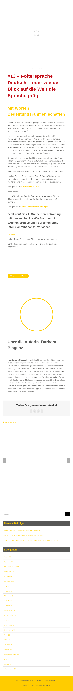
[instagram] (41, 68)
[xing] (39, 68)
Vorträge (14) (8, 664)
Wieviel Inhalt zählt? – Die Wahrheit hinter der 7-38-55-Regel (22, 530)
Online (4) (7, 586)
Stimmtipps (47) (9, 625)
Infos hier (11, 234)
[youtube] (36, 688)
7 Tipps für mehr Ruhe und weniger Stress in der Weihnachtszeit (23, 535)
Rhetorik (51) (8, 601)
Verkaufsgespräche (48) (11, 654)
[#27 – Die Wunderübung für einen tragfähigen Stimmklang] (36, 428)
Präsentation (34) (9, 596)
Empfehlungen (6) (9, 576)
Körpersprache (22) (10, 581)
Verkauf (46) (8, 649)
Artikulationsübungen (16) (11, 567)
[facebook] (32, 68)
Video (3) (6, 659)
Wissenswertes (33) (10, 669)
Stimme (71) (7, 620)
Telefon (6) (7, 640)
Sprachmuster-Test (30, 186)
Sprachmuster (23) (9, 610)
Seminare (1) (8, 606)
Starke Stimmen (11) (10, 615)
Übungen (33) (8, 644)
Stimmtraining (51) (9, 630)
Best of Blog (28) (9, 571)
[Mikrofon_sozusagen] (17, 251)
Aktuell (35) (7, 557)
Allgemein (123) (8, 562)
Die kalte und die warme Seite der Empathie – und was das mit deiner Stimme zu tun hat (31, 540)
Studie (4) (7, 635)
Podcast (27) (8, 591)
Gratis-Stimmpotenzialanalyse (34, 206)
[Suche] (67, 514)
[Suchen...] (34, 514)
